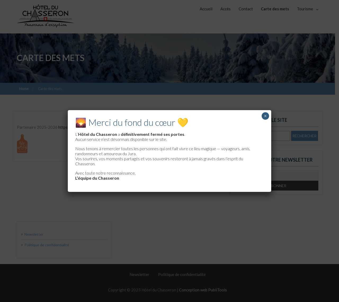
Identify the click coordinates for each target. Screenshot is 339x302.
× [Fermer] (265, 116)
